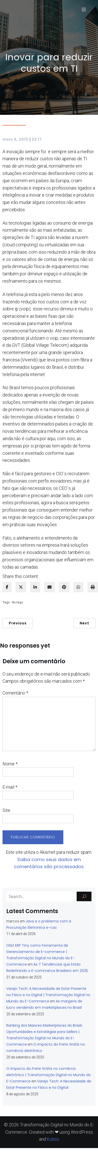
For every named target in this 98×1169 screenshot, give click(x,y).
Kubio (53, 1139)
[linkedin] (35, 587)
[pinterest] (64, 587)
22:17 (37, 139)
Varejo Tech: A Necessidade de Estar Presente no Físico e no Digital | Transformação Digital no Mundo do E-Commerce (48, 995)
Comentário (15, 693)
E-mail (10, 787)
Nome (10, 763)
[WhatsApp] (78, 587)
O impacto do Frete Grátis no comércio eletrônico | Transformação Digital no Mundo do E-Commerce (48, 1075)
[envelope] (49, 587)
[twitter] (21, 587)
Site (6, 810)
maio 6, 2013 (15, 139)
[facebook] (7, 587)
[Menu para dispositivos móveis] (83, 9)
